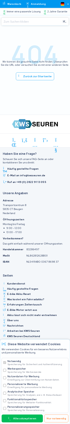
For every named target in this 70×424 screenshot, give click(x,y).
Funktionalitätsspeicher (37, 401)
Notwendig (37, 363)
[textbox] (62, 4)
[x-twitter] (45, 140)
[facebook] (24, 140)
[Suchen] (31, 22)
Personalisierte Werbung (37, 385)
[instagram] (35, 140)
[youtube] (56, 140)
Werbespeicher (37, 370)
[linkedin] (14, 140)
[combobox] (63, 4)
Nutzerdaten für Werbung (37, 378)
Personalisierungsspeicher (37, 408)
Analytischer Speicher (37, 393)
